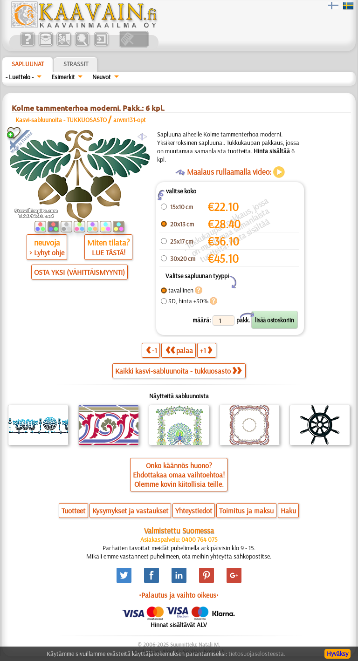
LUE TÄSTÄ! (108, 252)
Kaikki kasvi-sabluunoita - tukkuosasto (178, 370)
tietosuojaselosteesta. (256, 653)
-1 (151, 350)
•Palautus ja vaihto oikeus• (179, 595)
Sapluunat (28, 64)
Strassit (75, 64)
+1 (206, 350)
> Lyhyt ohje (46, 252)
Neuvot (101, 77)
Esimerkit (63, 77)
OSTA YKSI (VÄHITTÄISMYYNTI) (79, 272)
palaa (179, 350)
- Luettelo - (20, 77)
